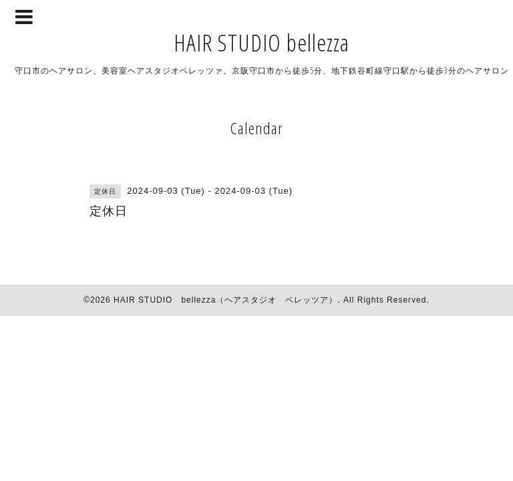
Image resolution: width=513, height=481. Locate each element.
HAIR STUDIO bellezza (261, 42)
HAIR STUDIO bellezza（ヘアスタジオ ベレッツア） (225, 300)
